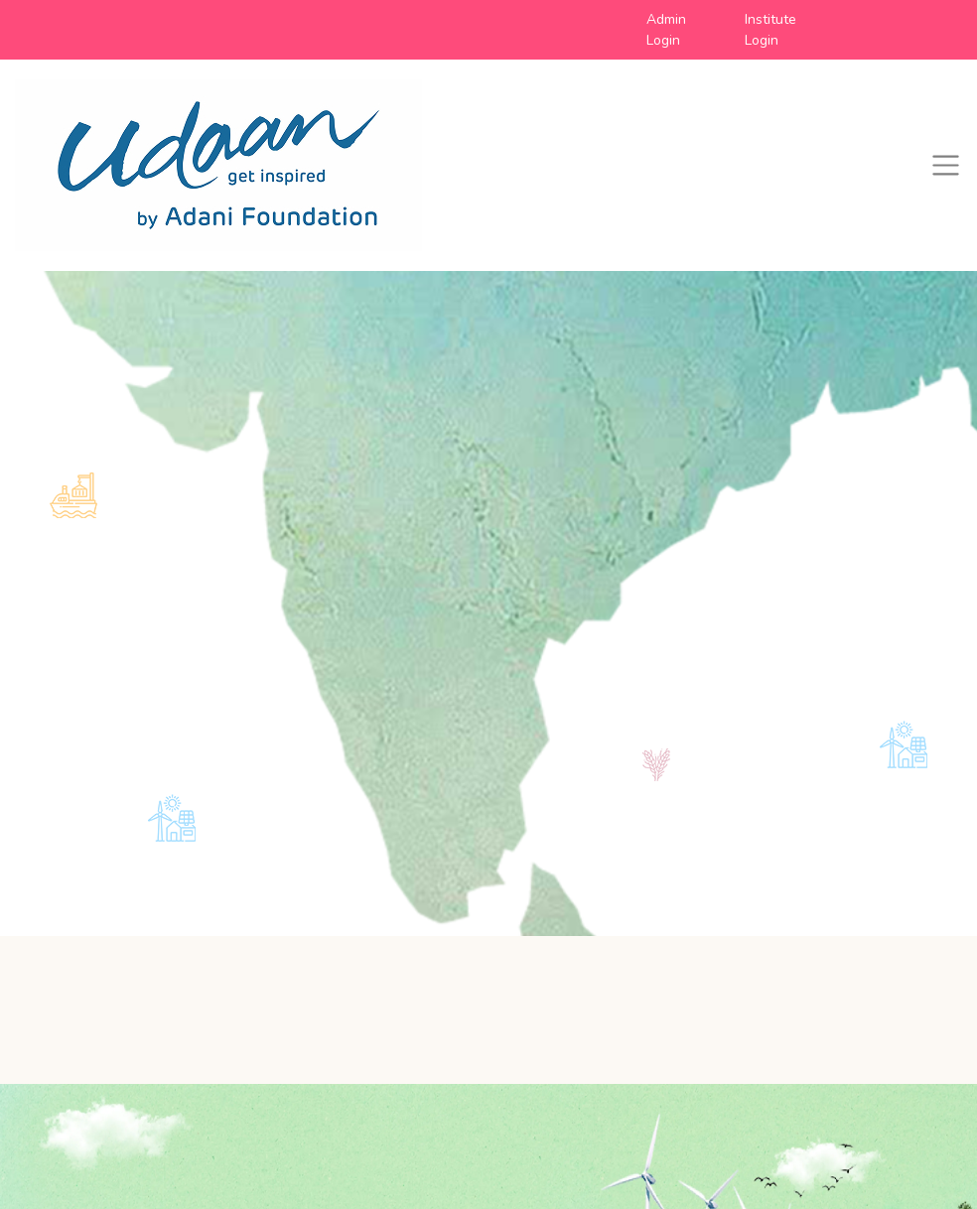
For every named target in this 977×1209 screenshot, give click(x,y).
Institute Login (770, 30)
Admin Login (666, 30)
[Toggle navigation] (945, 165)
